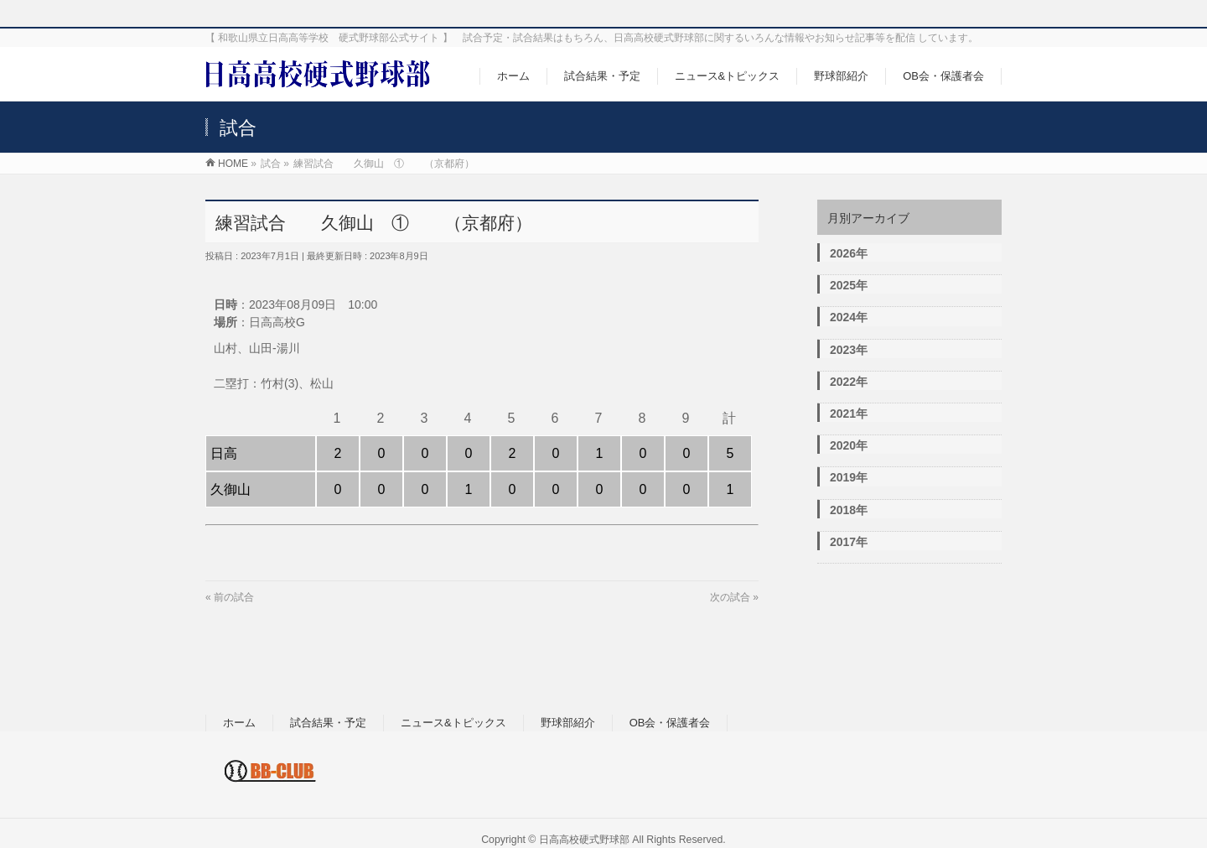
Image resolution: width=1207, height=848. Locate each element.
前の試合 (234, 597)
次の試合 (730, 597)
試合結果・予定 (328, 722)
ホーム (239, 722)
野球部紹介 (568, 722)
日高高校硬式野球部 (584, 839)
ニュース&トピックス (453, 722)
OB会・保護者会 (670, 722)
